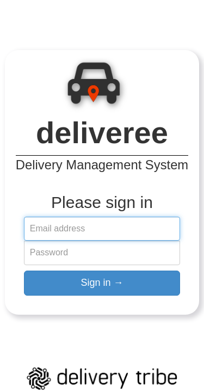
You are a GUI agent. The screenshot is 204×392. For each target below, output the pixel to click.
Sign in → (102, 282)
